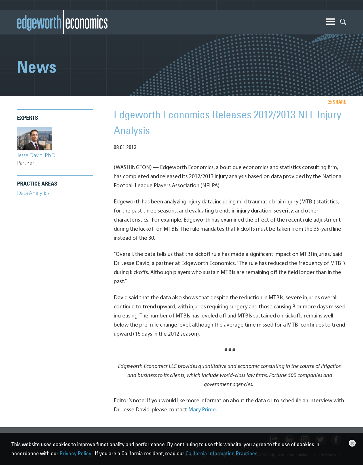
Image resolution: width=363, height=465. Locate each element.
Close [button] (352, 443)
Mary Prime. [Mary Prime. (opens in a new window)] (202, 410)
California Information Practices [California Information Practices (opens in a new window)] (221, 453)
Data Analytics (33, 193)
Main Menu (330, 21)
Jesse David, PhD (36, 156)
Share (339, 102)
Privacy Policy (75, 453)
